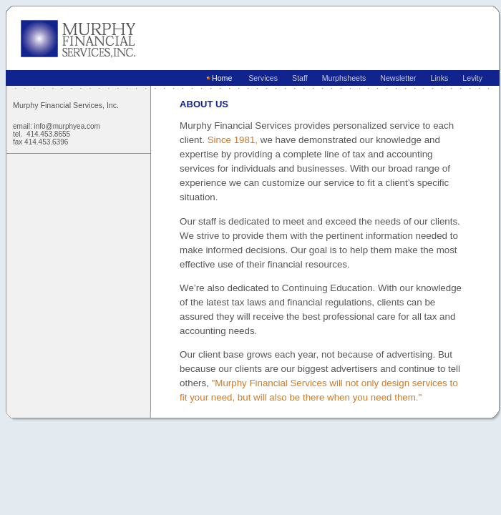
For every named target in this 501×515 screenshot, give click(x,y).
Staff (297, 78)
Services (260, 78)
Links (437, 78)
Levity (469, 78)
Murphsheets (341, 78)
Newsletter (395, 78)
